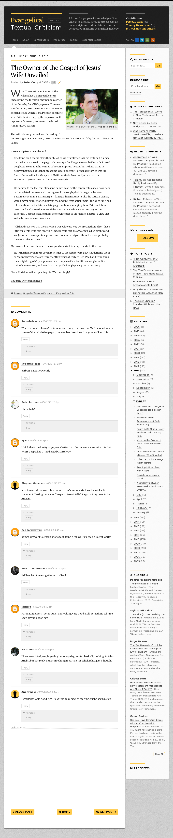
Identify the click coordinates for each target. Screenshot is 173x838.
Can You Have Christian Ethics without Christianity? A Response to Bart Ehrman (146, 723)
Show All (159, 754)
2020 (137, 353)
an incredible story (45, 95)
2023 (137, 339)
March (140, 503)
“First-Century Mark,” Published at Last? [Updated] (145, 262)
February (142, 507)
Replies (30, 346)
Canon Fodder (139, 716)
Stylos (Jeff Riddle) (141, 610)
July (139, 396)
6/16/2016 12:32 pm (52, 364)
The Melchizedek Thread (144, 583)
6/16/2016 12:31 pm (52, 321)
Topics (74, 39)
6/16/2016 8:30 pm (42, 607)
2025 (137, 331)
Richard (26, 606)
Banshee (27, 649)
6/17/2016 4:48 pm (44, 649)
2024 (137, 335)
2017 (137, 366)
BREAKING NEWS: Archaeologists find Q (145, 283)
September (143, 387)
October (141, 383)
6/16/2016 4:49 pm (54, 530)
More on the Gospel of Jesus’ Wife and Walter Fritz (149, 443)
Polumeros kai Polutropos (146, 580)
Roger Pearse (138, 641)
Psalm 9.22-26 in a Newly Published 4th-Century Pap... (150, 432)
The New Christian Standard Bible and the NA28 (146, 304)
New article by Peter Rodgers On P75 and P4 (147, 125)
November (143, 379)
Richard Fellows (142, 199)
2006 (137, 556)
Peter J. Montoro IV (33, 568)
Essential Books (91, 39)
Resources (59, 39)
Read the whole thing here (26, 280)
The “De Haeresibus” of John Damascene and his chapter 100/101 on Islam (146, 648)
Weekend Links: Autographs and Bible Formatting (148, 421)
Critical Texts (138, 678)
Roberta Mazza (30, 321)
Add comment (19, 727)
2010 (137, 539)
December (143, 374)
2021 (137, 348)
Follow (147, 238)
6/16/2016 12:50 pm (51, 402)
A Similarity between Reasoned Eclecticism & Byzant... (150, 486)
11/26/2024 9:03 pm (49, 692)
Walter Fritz (68, 293)
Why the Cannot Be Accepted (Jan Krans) (148, 293)
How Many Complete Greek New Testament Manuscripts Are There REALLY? (146, 685)
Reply (25, 339)
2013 (137, 526)
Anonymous (140, 157)
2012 (137, 530)
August (140, 392)
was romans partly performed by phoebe (148, 160)
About (25, 39)
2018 (137, 361)
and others (149, 28)
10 (53, 82)
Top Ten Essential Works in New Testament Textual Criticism (148, 115)
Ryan (24, 440)
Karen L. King (54, 293)
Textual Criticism (36, 24)
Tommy (137, 179)
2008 (137, 548)
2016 (137, 370)
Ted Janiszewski (31, 530)
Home (14, 39)
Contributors (41, 39)
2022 (137, 344)
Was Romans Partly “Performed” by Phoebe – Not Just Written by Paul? (148, 134)
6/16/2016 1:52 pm (39, 440)
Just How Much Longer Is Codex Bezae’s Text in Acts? (150, 410)
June (139, 401)
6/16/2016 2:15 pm (56, 483)
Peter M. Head (135, 21)
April (139, 499)
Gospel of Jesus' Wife (34, 293)
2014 (137, 521)
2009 (137, 543)
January (141, 512)
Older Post (23, 811)
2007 (137, 552)
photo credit (108, 127)
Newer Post (106, 811)
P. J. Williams (133, 28)
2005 (137, 561)
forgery (18, 293)
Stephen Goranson (33, 483)
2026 (137, 326)
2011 (136, 534)
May (139, 494)
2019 (137, 357)
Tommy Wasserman (138, 25)
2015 (137, 517)
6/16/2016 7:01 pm (57, 568)
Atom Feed (135, 93)
